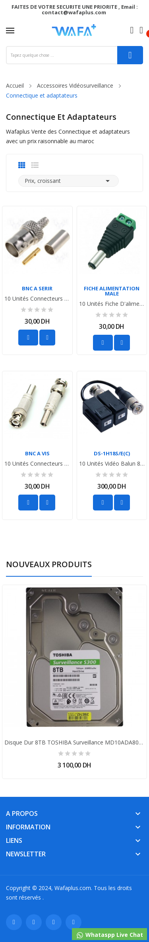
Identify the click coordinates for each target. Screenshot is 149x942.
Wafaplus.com (72, 888)
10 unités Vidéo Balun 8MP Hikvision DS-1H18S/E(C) (112, 463)
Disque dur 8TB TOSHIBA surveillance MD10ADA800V (74, 742)
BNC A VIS (37, 453)
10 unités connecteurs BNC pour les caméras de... (37, 298)
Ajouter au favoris (47, 337)
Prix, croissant (68, 181)
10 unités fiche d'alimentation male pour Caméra (112, 303)
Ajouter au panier (28, 337)
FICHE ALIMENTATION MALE (111, 291)
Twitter (34, 922)
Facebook (14, 922)
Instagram (73, 922)
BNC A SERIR (37, 288)
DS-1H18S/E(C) (112, 453)
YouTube (54, 922)
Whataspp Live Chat (109, 935)
